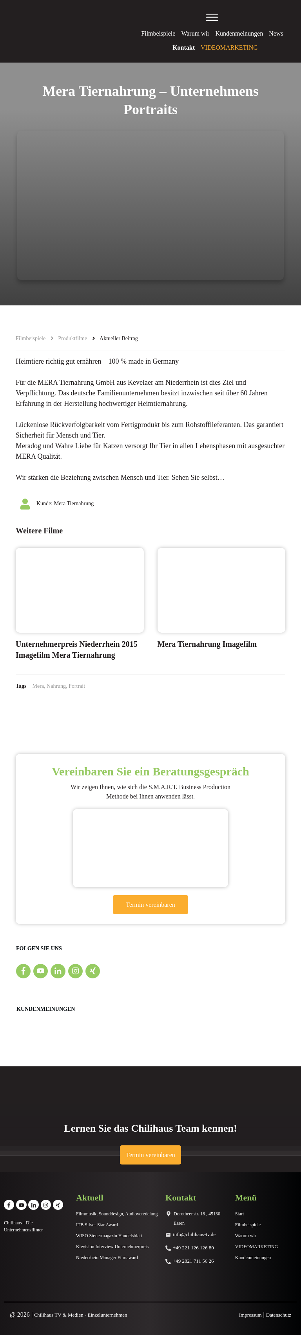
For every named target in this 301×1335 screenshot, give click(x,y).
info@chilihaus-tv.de (194, 1234)
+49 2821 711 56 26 (193, 1261)
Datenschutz (278, 1315)
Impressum (250, 1315)
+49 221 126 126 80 (193, 1248)
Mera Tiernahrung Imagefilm (207, 644)
